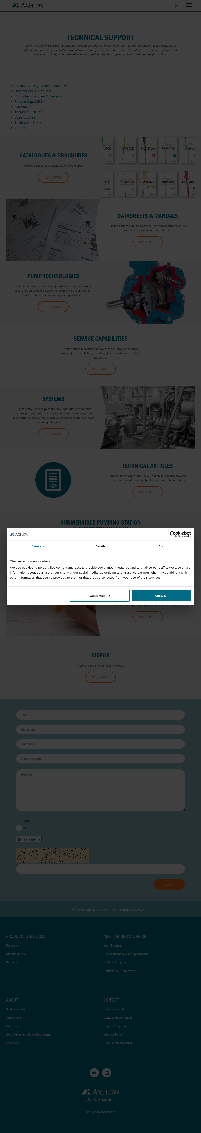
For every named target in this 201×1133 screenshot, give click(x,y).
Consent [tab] (38, 546)
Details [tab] (100, 546)
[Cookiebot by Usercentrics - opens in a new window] (173, 534)
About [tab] (163, 546)
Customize (100, 595)
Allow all (161, 595)
